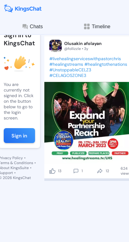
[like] (52, 171)
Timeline (96, 26)
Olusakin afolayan (83, 43)
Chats (32, 26)
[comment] (76, 171)
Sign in (19, 135)
